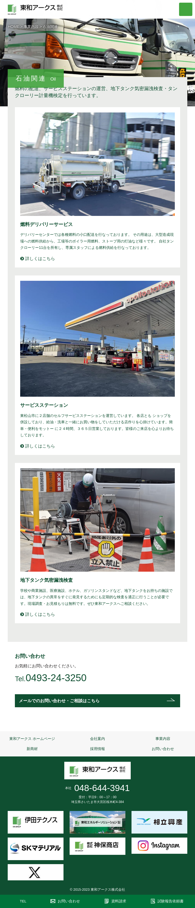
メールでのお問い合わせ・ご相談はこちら (59, 700)
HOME (13, 26)
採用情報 (97, 749)
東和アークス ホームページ (32, 739)
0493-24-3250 (56, 677)
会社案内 (97, 739)
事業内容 (31, 26)
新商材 (32, 749)
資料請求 (118, 901)
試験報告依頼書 (171, 901)
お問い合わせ (163, 749)
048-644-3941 (102, 788)
